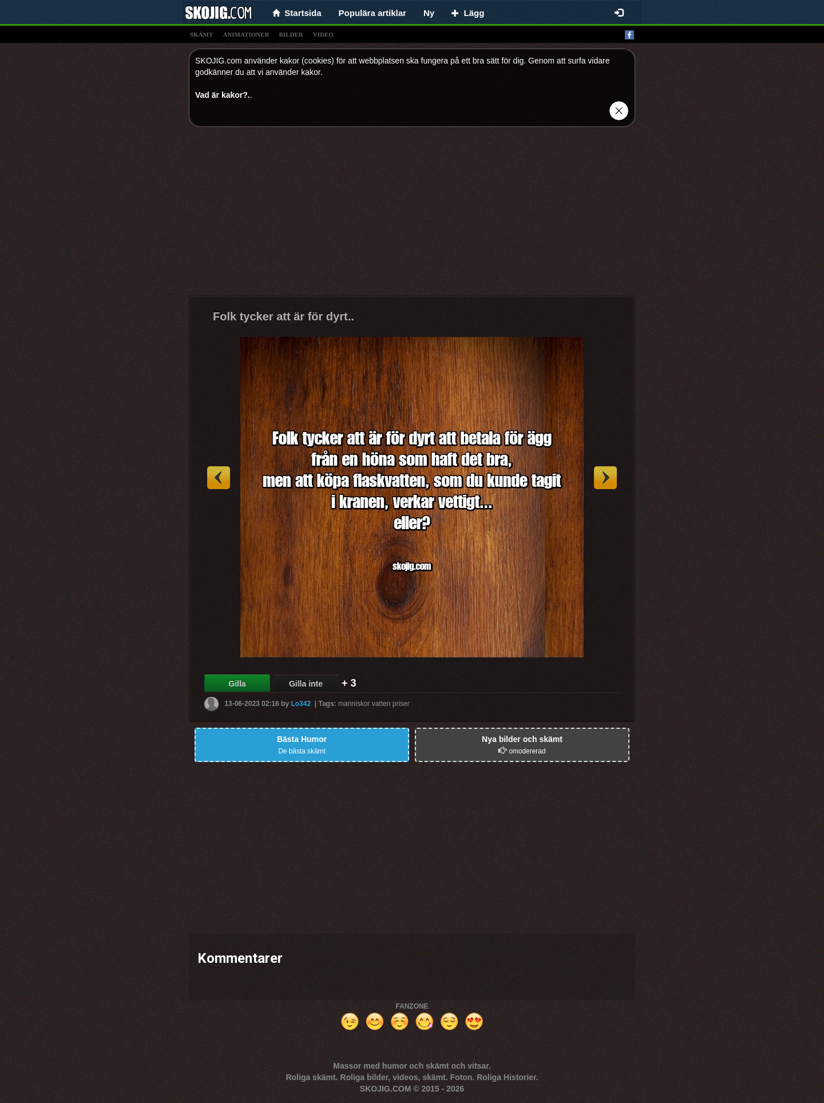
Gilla (236, 683)
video (323, 34)
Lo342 (301, 704)
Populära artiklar (372, 13)
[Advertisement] (412, 216)
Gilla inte (306, 683)
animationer (246, 34)
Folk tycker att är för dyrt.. (283, 316)
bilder (291, 34)
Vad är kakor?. (222, 95)
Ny (428, 13)
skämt (201, 34)
